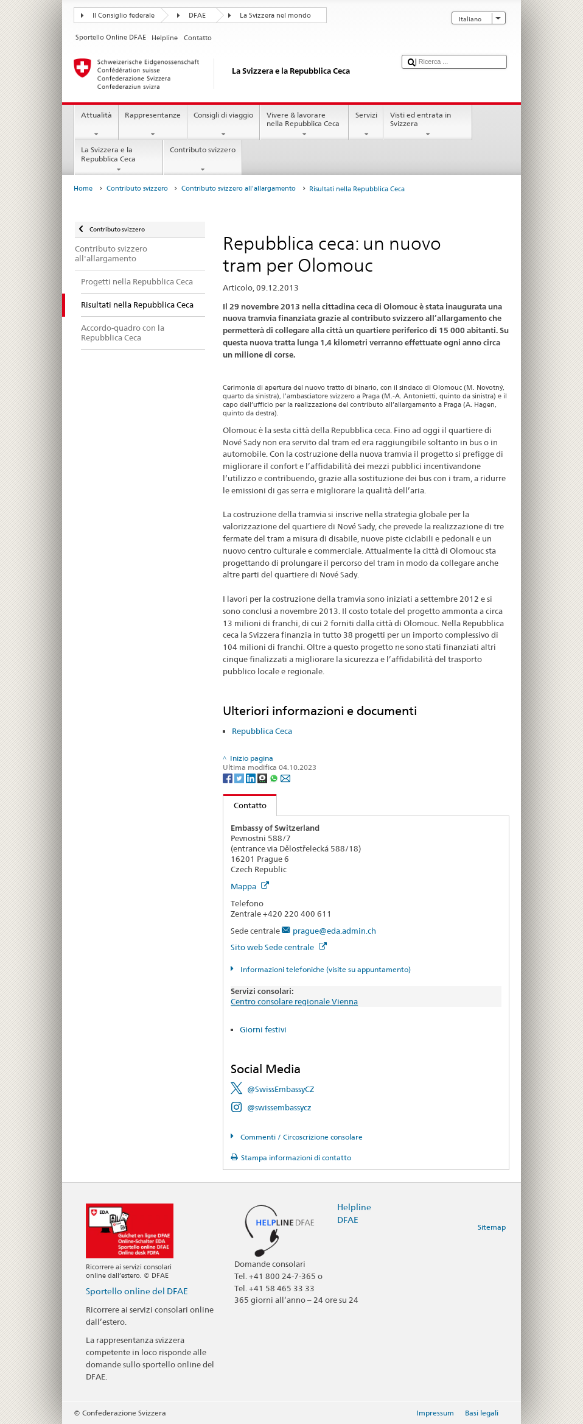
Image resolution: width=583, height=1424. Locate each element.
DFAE (197, 15)
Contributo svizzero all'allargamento (238, 188)
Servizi (366, 124)
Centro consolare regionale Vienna (294, 1001)
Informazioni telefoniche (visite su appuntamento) (325, 969)
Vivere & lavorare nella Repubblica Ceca (304, 124)
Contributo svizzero (202, 159)
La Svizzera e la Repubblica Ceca (118, 159)
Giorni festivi (263, 1029)
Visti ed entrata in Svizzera (428, 124)
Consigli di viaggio (223, 124)
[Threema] (263, 777)
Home (83, 188)
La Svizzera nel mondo (275, 15)
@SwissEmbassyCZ (280, 1089)
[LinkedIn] (251, 777)
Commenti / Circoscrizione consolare (301, 1136)
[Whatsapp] (275, 777)
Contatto (245, 805)
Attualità (96, 124)
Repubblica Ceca (262, 731)
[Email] (285, 777)
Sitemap (492, 1227)
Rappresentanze (153, 124)
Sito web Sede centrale (279, 947)
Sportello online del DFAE (137, 1291)
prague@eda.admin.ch (334, 931)
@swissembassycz (279, 1107)
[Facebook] (228, 777)
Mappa (250, 886)
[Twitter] (240, 777)
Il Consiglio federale (124, 15)
